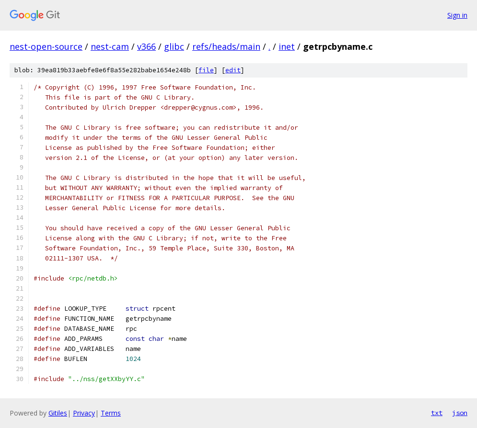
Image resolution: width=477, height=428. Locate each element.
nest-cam (110, 46)
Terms (111, 412)
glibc (174, 46)
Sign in (457, 15)
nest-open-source (46, 46)
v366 (146, 46)
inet (287, 46)
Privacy (84, 412)
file (206, 70)
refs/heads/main (226, 46)
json (459, 412)
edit (233, 70)
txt (436, 412)
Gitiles (57, 412)
